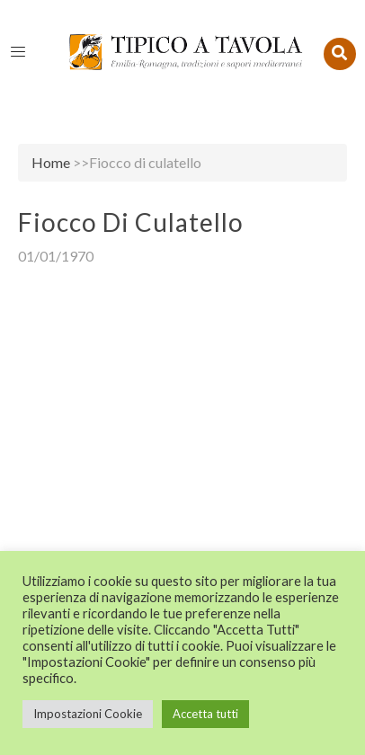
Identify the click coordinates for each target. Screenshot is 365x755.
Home (50, 162)
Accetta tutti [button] (205, 713)
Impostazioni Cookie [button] (87, 713)
